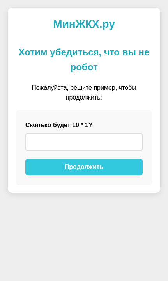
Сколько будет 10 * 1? (58, 125)
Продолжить (84, 167)
